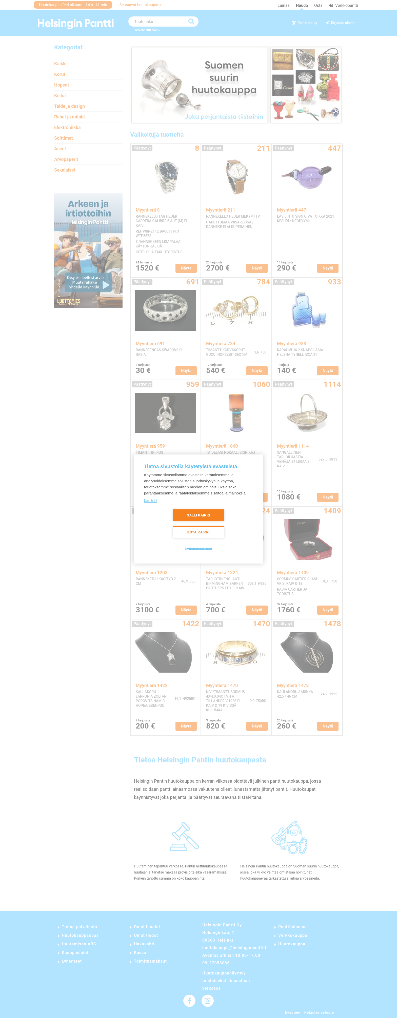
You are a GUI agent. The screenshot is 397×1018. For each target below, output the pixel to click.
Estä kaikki (198, 532)
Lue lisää (150, 500)
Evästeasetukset (198, 549)
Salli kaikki (198, 515)
